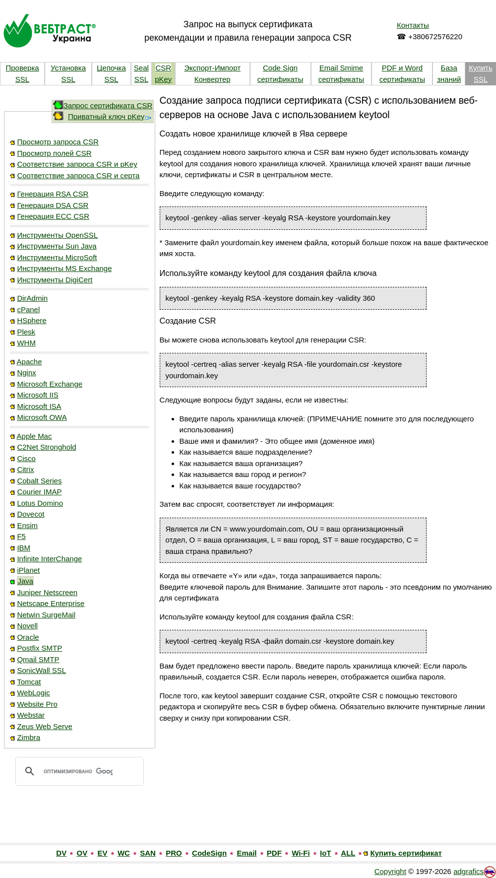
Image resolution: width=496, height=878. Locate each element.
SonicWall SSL (41, 670)
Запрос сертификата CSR (108, 105)
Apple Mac (34, 436)
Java (25, 581)
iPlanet (28, 570)
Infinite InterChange (49, 558)
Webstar (31, 715)
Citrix (25, 469)
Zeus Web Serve (44, 726)
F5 (21, 536)
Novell (27, 625)
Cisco (26, 458)
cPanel (28, 309)
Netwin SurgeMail (46, 614)
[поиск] (78, 771)
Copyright (390, 871)
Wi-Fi (301, 853)
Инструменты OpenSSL (57, 235)
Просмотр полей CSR (54, 153)
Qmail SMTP (38, 659)
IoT (325, 853)
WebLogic (33, 692)
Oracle (28, 637)
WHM (26, 342)
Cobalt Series (39, 480)
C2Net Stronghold (46, 447)
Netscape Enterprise (50, 603)
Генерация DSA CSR (52, 205)
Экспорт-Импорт (212, 68)
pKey (163, 79)
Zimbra (28, 737)
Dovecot (30, 514)
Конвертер (212, 79)
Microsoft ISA (39, 406)
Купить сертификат (406, 853)
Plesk (26, 332)
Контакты (413, 25)
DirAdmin (32, 298)
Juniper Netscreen (47, 592)
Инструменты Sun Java (56, 246)
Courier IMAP (39, 491)
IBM (23, 547)
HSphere (31, 320)
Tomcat (29, 681)
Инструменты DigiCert (54, 279)
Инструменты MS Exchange (64, 268)
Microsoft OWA (41, 417)
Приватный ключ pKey (110, 116)
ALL (348, 853)
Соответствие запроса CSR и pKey (77, 164)
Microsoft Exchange (49, 384)
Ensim (27, 525)
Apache (29, 361)
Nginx (26, 372)
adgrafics (468, 871)
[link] (79, 821)
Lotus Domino (40, 503)
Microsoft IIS (37, 395)
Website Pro (37, 704)
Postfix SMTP (39, 648)
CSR (163, 68)
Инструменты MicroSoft (57, 257)
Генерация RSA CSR (52, 194)
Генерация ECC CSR (53, 216)
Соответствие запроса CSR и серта (78, 175)
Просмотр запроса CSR (57, 141)
